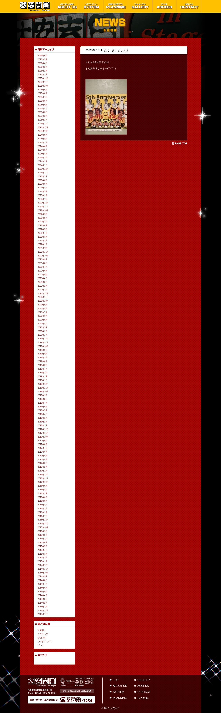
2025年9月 (42, 89)
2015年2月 (42, 557)
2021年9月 (42, 259)
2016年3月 (42, 508)
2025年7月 (42, 97)
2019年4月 (42, 369)
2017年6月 (42, 452)
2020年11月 (43, 297)
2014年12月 (43, 565)
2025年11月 (43, 82)
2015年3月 (42, 554)
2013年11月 (43, 614)
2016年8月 (42, 489)
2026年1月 (42, 74)
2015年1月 (42, 561)
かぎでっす (43, 634)
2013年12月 (43, 610)
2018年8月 (42, 399)
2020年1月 (42, 335)
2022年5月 (42, 229)
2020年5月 (42, 320)
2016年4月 (42, 504)
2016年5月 (42, 501)
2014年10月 (43, 573)
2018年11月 (43, 388)
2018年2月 (42, 422)
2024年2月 (42, 161)
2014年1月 (42, 606)
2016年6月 (42, 497)
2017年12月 (43, 429)
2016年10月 (43, 482)
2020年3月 (42, 327)
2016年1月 (42, 516)
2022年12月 (43, 203)
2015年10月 (43, 527)
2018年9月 (42, 395)
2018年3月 (42, 418)
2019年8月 (42, 354)
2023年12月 (43, 169)
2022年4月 (42, 233)
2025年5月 (42, 105)
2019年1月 (42, 380)
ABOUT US (120, 685)
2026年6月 (42, 55)
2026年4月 (42, 63)
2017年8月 (42, 444)
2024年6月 (42, 146)
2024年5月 (42, 150)
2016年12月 (43, 474)
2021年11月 (43, 252)
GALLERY (143, 680)
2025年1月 (42, 120)
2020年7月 (42, 312)
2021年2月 (42, 286)
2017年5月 (42, 455)
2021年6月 (42, 271)
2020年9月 (42, 305)
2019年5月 (42, 365)
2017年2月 (42, 467)
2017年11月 (43, 433)
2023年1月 (42, 199)
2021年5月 (42, 274)
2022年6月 (42, 225)
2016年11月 (43, 478)
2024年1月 (42, 165)
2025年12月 (43, 78)
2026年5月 (42, 59)
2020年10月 (43, 301)
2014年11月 (43, 569)
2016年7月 (42, 493)
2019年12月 (43, 338)
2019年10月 (43, 346)
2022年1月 (42, 244)
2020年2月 (42, 331)
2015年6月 (42, 542)
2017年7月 (42, 448)
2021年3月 (42, 282)
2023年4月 (42, 187)
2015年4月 (42, 550)
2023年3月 (42, 191)
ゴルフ (41, 645)
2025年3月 (42, 112)
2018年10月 (43, 391)
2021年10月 (43, 256)
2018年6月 (42, 406)
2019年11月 (43, 342)
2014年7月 (42, 584)
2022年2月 (42, 240)
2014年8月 (42, 580)
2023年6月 (42, 180)
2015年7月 (42, 538)
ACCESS (143, 685)
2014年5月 (42, 591)
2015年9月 (42, 531)
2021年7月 (42, 267)
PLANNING (120, 698)
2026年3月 (42, 67)
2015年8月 (42, 535)
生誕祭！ (42, 630)
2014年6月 (42, 588)
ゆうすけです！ (45, 641)
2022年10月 (43, 210)
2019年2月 (42, 376)
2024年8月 (42, 138)
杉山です (42, 637)
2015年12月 (43, 520)
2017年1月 (42, 471)
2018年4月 (42, 414)
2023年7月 (42, 176)
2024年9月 (42, 135)
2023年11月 (43, 172)
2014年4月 (42, 595)
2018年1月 (42, 425)
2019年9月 (42, 350)
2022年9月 (42, 214)
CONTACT (144, 691)
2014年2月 (42, 603)
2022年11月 (43, 206)
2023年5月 (42, 184)
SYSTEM (118, 691)
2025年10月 (43, 86)
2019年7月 (42, 357)
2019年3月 (42, 372)
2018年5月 (42, 410)
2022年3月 (42, 237)
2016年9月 (42, 486)
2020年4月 (42, 323)
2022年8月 (42, 218)
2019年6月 (42, 361)
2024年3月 (42, 157)
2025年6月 (42, 101)
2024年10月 (43, 131)
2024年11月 (43, 127)
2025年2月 (42, 116)
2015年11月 (43, 523)
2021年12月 (43, 248)
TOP (116, 680)
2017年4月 (42, 459)
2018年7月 (42, 403)
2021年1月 (42, 289)
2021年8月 (42, 263)
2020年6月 (42, 316)
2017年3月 (42, 463)
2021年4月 (42, 278)
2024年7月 (42, 142)
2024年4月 (42, 154)
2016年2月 (42, 512)
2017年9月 (42, 440)
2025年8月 (42, 93)
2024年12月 (43, 123)
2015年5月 (42, 546)
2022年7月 (42, 221)
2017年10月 (43, 437)
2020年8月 (42, 308)
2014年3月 (42, 599)
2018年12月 (43, 384)
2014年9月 (42, 576)
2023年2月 (42, 195)
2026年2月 (42, 71)
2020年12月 (43, 293)
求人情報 (142, 698)
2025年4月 (42, 108)
